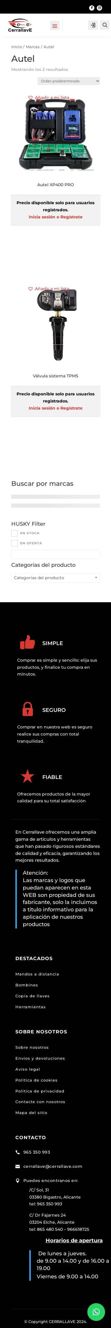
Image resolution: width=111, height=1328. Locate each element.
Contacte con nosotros (40, 1101)
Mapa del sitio (31, 1112)
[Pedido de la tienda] (69, 81)
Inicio (16, 47)
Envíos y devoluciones (40, 1058)
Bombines (26, 985)
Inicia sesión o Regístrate (56, 217)
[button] (48, 97)
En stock (30, 533)
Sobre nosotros (32, 1047)
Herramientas (30, 1006)
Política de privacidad (40, 1091)
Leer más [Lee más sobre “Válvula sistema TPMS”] (55, 454)
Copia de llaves (32, 995)
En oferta (31, 543)
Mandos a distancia (37, 974)
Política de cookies (36, 1080)
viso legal (29, 1069)
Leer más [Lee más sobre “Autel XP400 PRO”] (55, 263)
